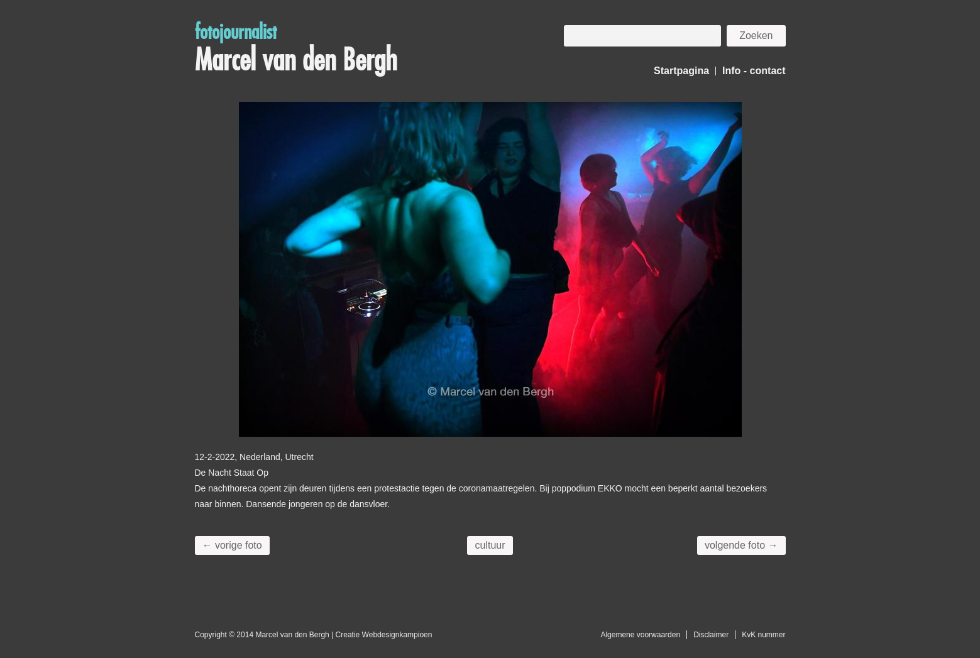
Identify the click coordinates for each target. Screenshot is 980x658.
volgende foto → (741, 545)
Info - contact (753, 70)
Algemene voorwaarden (640, 634)
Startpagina (681, 70)
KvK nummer (763, 634)
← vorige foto (232, 545)
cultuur (490, 545)
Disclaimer (711, 634)
